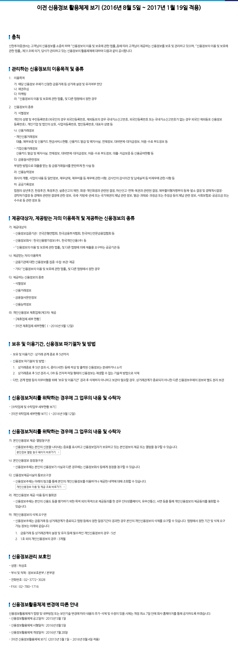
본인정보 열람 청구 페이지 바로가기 (36, 452)
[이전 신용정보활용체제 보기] (29, 639)
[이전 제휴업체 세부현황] (30, 326)
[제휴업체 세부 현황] (28, 319)
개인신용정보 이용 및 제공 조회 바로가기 (39, 487)
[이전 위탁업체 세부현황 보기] (29, 414)
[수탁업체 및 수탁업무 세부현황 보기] (34, 407)
